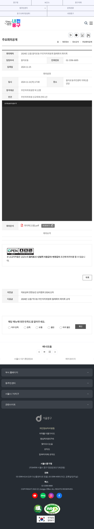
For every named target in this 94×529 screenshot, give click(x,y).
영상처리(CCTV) (47, 439)
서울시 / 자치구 (12, 394)
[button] (55, 352)
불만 (52, 327)
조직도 (47, 449)
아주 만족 (15, 327)
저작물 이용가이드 (47, 433)
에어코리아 (70, 359)
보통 (40, 327)
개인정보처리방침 (47, 428)
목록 (87, 277)
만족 (28, 327)
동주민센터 (10, 383)
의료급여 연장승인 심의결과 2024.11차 (37, 292)
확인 (80, 326)
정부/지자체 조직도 (47, 454)
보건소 (47, 3)
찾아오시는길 (47, 444)
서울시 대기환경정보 (23, 359)
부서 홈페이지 (11, 372)
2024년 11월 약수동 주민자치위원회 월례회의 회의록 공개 (45, 299)
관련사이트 (10, 404)
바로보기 (46, 226)
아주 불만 (66, 327)
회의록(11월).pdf (31, 225)
